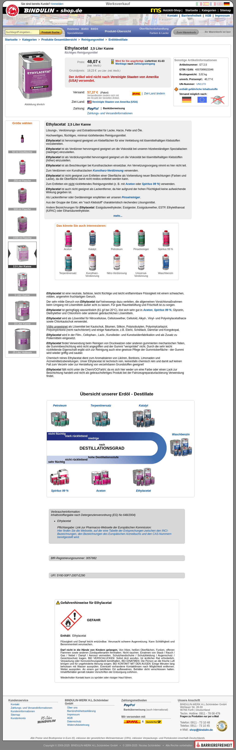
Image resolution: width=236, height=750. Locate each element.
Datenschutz (74, 721)
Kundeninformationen (23, 711)
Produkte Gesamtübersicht (59, 39)
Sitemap (15, 714)
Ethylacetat (143, 490)
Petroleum (60, 405)
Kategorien (29, 39)
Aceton (130, 184)
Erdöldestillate (118, 39)
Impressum (222, 15)
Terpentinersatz (101, 405)
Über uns (72, 707)
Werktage (121, 63)
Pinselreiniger (131, 197)
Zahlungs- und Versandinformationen (110, 113)
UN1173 (201, 84)
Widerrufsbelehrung (78, 724)
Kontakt (172, 15)
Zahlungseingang (144, 63)
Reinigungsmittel (92, 39)
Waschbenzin (180, 434)
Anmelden (57, 4)
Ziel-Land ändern (154, 93)
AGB (208, 15)
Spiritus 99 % (150, 184)
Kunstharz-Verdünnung (108, 170)
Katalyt (143, 405)
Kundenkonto (18, 718)
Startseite (11, 39)
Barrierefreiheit (191, 15)
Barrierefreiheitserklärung (81, 711)
